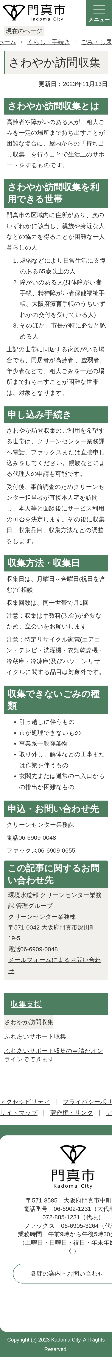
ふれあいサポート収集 (35, 1036)
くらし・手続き (48, 42)
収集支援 (26, 1004)
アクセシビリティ (25, 1101)
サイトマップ (18, 1112)
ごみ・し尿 (96, 42)
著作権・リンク (71, 1112)
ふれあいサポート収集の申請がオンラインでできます (53, 1055)
